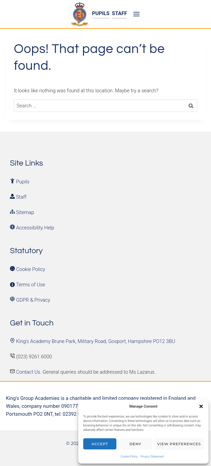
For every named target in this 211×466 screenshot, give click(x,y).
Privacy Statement (152, 456)
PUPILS (101, 13)
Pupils (22, 182)
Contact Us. (29, 372)
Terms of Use (30, 285)
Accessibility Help (35, 228)
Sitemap (25, 212)
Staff (21, 197)
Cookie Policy (129, 456)
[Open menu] (137, 14)
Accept (100, 443)
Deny (135, 443)
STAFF (119, 13)
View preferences (179, 443)
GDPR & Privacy (33, 300)
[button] (201, 406)
